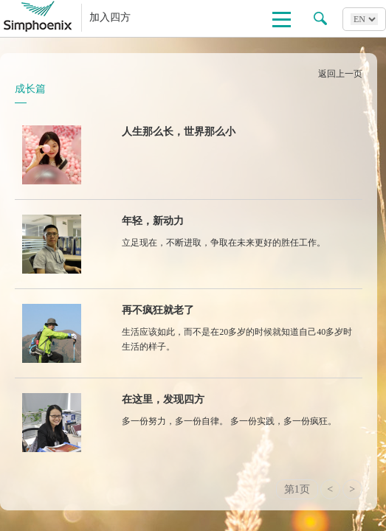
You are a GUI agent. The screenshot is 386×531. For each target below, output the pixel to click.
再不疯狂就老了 (158, 310)
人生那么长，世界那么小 (178, 131)
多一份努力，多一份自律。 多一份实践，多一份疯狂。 (229, 421)
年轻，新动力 (153, 220)
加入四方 (110, 17)
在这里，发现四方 (163, 399)
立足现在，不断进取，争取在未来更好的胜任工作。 (223, 242)
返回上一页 (340, 74)
